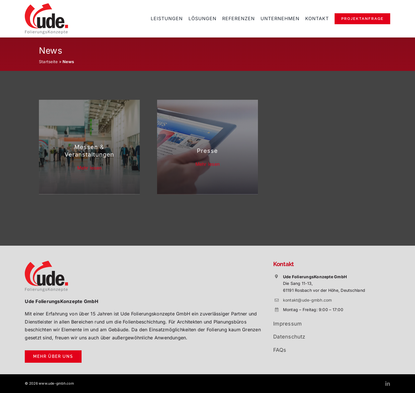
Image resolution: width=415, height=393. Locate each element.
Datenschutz (289, 337)
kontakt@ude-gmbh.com (307, 300)
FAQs (279, 350)
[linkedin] (387, 383)
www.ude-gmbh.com (56, 383)
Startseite (48, 61)
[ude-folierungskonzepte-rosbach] (46, 5)
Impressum (287, 324)
